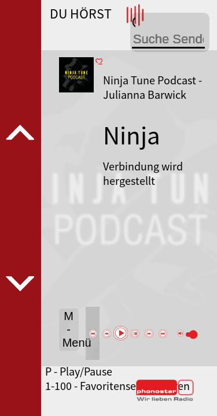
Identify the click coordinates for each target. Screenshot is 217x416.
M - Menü (70, 329)
